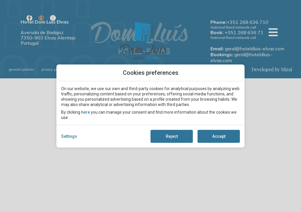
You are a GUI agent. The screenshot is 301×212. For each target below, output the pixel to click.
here (85, 112)
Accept (218, 136)
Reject (172, 136)
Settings (69, 136)
